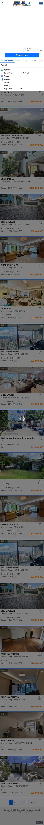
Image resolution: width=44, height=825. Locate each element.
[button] (41, 3)
